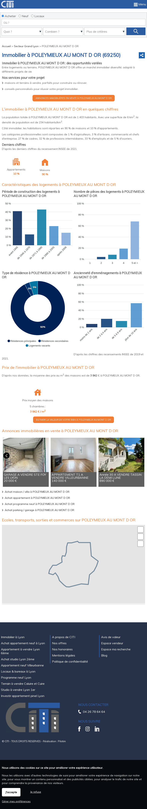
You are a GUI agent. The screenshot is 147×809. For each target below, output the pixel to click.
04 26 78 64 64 (94, 712)
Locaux (37, 16)
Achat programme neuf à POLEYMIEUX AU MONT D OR (40, 504)
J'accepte (11, 792)
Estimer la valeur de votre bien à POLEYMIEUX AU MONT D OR (73, 419)
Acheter (9, 16)
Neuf (23, 16)
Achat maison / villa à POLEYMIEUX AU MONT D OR (37, 491)
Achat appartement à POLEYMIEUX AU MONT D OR (37, 498)
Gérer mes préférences (16, 801)
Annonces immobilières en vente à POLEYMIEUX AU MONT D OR (74, 98)
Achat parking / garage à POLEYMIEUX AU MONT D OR (39, 510)
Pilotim (62, 741)
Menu (140, 4)
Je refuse (35, 792)
